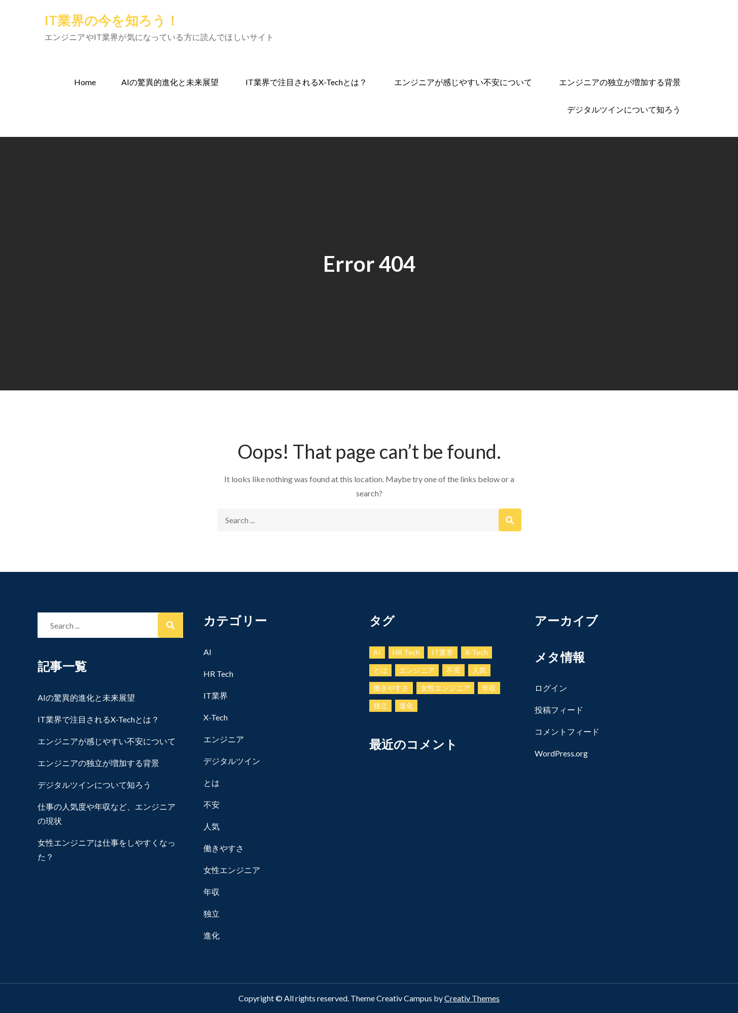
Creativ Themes (472, 998)
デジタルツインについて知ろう (624, 109)
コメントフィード (567, 731)
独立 (211, 913)
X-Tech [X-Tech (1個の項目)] (476, 652)
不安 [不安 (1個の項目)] (453, 670)
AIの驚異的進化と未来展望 (170, 82)
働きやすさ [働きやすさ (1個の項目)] (391, 687)
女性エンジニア (231, 870)
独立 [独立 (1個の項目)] (380, 705)
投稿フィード (559, 709)
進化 (211, 935)
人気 (211, 826)
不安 (211, 804)
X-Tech (215, 717)
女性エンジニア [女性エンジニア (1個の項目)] (445, 687)
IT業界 (215, 695)
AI (207, 652)
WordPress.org (561, 753)
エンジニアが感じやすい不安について (463, 82)
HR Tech (218, 673)
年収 (211, 891)
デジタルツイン (231, 761)
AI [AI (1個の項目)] (377, 652)
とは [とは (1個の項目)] (380, 670)
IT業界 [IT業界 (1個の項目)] (442, 652)
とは (211, 782)
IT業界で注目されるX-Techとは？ (306, 82)
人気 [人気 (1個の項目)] (479, 670)
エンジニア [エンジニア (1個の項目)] (417, 670)
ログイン (551, 688)
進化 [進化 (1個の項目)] (406, 705)
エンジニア (223, 739)
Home (85, 82)
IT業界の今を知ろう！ (112, 20)
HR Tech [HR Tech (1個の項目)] (406, 652)
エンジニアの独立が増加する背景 (620, 82)
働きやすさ (223, 848)
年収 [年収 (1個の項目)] (489, 687)
